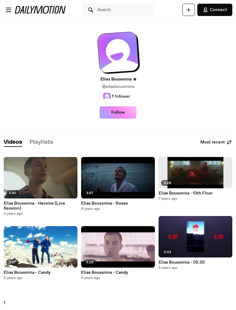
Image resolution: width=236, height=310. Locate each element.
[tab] (13, 142)
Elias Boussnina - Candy (27, 272)
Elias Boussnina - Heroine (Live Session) (34, 206)
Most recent (216, 142)
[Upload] (189, 10)
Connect (215, 10)
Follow (118, 112)
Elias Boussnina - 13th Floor (186, 193)
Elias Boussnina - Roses (104, 203)
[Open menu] (9, 10)
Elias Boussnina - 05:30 (182, 262)
